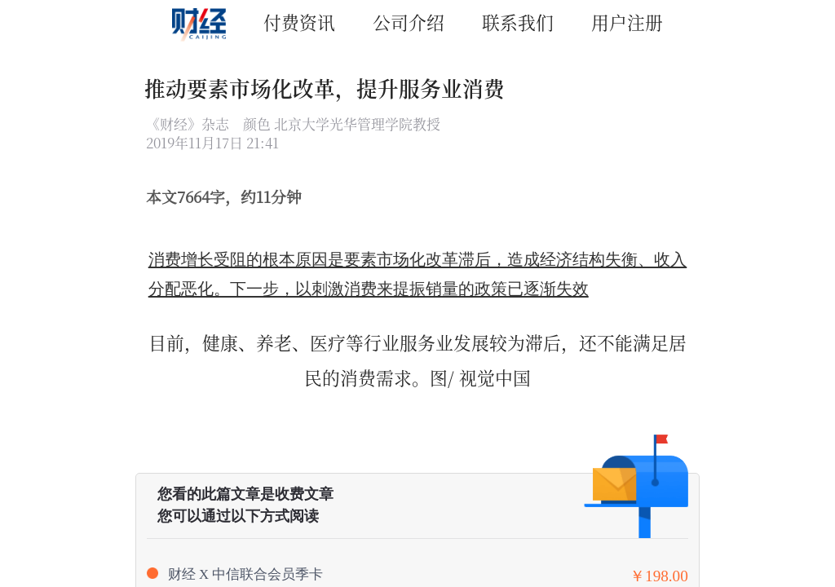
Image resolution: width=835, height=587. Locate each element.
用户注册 (627, 21)
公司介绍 (408, 21)
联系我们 (518, 21)
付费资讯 (299, 21)
